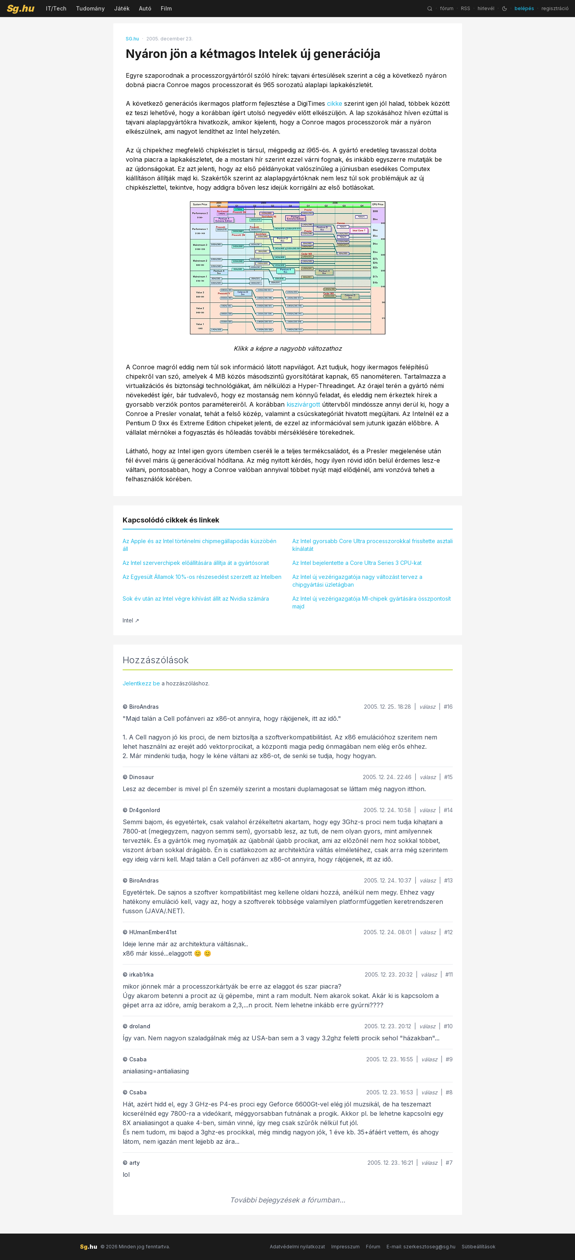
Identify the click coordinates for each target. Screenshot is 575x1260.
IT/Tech (56, 8)
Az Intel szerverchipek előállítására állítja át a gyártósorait (196, 562)
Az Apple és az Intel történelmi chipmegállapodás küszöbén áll (199, 545)
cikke (334, 103)
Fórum (373, 1247)
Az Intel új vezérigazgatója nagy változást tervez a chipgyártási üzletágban (357, 580)
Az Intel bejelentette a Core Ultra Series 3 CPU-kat (357, 562)
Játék (122, 8)
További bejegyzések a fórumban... (287, 1200)
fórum (447, 8)
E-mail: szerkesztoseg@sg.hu (421, 1247)
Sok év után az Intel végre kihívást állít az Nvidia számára (196, 598)
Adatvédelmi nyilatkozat (297, 1247)
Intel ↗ (131, 620)
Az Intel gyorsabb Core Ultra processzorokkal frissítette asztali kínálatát (372, 545)
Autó (145, 8)
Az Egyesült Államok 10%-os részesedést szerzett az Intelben (202, 576)
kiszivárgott (303, 404)
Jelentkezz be (141, 683)
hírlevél (486, 8)
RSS (465, 8)
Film (166, 8)
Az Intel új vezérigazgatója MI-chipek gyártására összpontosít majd (371, 602)
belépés (524, 8)
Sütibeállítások (479, 1247)
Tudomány (90, 8)
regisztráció (555, 8)
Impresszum (345, 1247)
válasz (427, 706)
